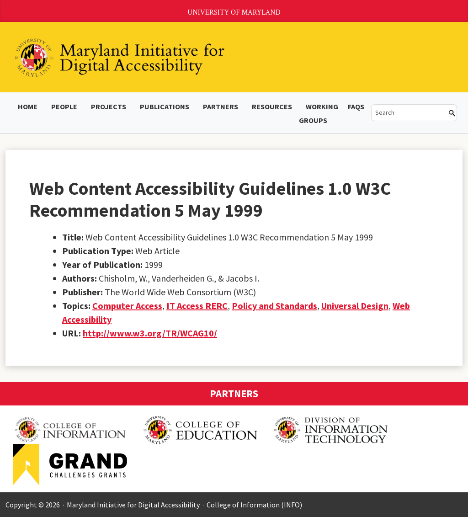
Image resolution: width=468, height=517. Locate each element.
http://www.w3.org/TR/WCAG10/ (150, 333)
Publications (164, 106)
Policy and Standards (274, 305)
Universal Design (354, 305)
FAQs (356, 106)
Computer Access (127, 305)
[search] (407, 112)
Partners (220, 106)
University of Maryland (234, 12)
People (64, 106)
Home (27, 106)
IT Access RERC (197, 305)
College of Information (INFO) (254, 504)
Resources (272, 106)
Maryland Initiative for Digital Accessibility (133, 504)
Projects (108, 106)
